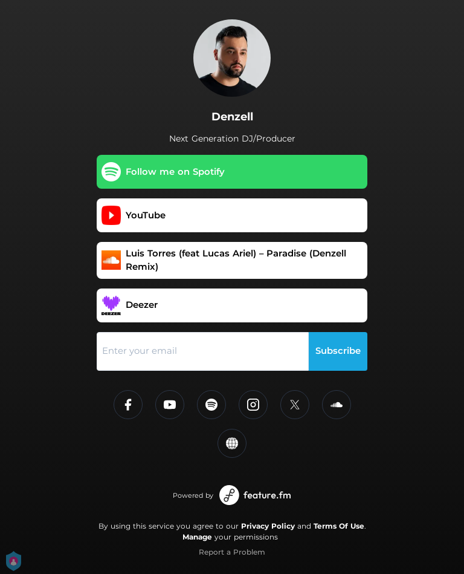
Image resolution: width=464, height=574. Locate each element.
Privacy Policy (268, 525)
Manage (197, 536)
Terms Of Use (339, 525)
